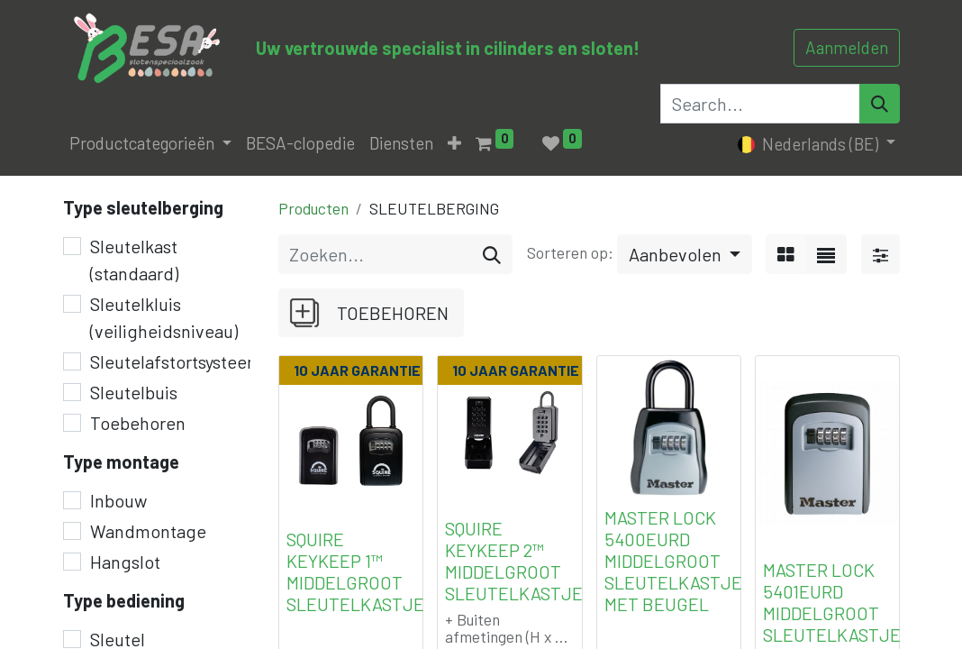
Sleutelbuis (133, 392)
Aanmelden (846, 47)
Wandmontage (148, 531)
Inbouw (118, 500)
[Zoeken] (492, 254)
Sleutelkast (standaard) (134, 259)
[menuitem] (300, 143)
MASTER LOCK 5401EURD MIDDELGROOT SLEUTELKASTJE (832, 602)
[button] (454, 143)
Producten (313, 208)
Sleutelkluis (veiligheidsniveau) (164, 317)
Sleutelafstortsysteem (176, 361)
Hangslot (125, 561)
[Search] (879, 103)
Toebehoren (138, 423)
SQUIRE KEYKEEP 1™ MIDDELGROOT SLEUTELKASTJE (355, 571)
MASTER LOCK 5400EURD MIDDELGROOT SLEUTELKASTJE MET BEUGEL (673, 561)
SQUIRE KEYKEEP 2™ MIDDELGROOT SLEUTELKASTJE (514, 560)
